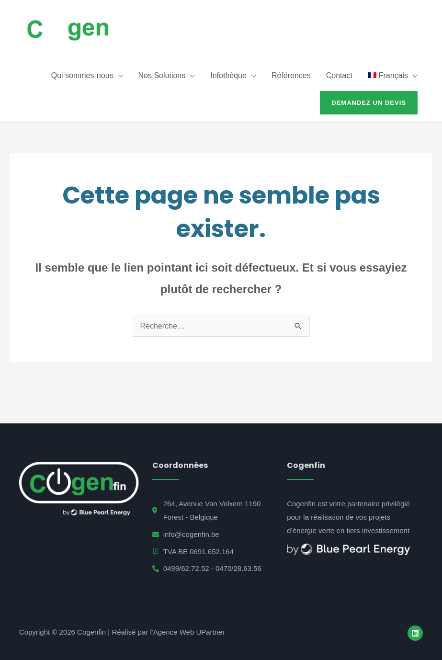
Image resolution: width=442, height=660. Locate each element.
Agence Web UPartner (189, 632)
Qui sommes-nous (82, 75)
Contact (339, 75)
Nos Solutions (162, 75)
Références (291, 75)
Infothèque (228, 75)
